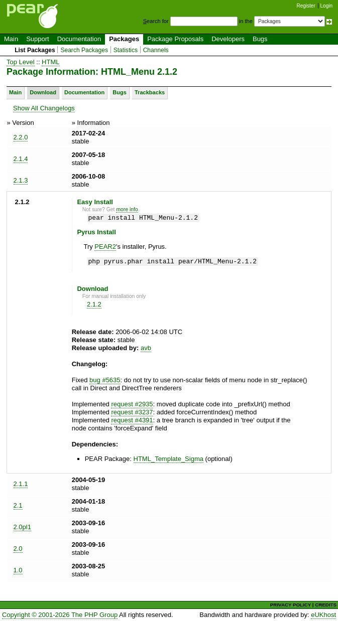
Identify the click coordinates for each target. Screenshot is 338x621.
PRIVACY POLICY (290, 604)
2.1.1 (21, 484)
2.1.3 (21, 180)
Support (37, 39)
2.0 (18, 548)
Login (326, 6)
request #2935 (132, 404)
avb (146, 348)
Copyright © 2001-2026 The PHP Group (60, 614)
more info (127, 209)
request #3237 (132, 412)
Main (11, 39)
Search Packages (84, 50)
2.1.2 (94, 304)
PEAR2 (105, 246)
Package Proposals (175, 39)
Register (306, 6)
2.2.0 (21, 137)
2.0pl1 (22, 527)
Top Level (21, 62)
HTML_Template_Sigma (168, 458)
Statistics (126, 50)
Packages (124, 39)
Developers (228, 39)
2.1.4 (21, 159)
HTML (50, 62)
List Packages (35, 50)
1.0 (18, 570)
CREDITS (325, 604)
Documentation (79, 39)
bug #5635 (104, 380)
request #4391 (132, 420)
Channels (156, 50)
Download (43, 92)
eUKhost (323, 614)
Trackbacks (150, 92)
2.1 (18, 505)
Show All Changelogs (44, 108)
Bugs (260, 39)
